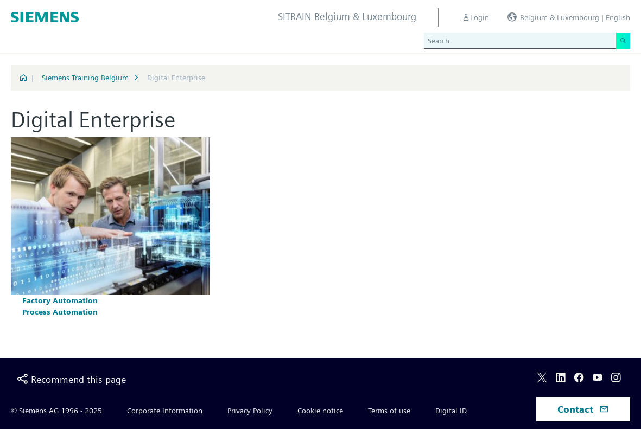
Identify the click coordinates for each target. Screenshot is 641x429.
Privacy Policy (249, 410)
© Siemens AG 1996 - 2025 (56, 410)
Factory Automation (60, 300)
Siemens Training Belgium (85, 77)
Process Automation (60, 312)
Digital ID (451, 410)
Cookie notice (320, 410)
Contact (583, 409)
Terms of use (389, 410)
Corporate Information (164, 410)
